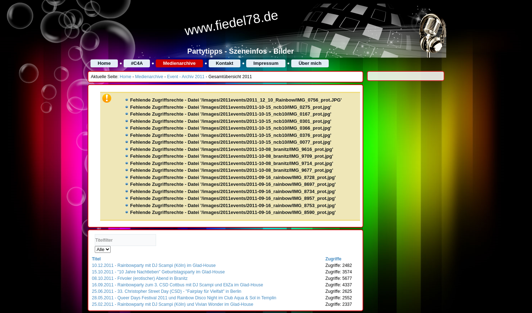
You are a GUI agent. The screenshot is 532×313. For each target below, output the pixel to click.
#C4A (137, 63)
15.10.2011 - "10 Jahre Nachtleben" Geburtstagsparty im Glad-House (158, 271)
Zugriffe (333, 258)
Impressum (265, 63)
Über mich (310, 63)
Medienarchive (179, 63)
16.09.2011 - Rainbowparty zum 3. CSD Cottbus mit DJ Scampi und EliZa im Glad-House (177, 284)
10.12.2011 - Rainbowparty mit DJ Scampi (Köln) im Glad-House (154, 265)
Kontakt (224, 63)
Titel (96, 258)
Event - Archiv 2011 (185, 76)
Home (104, 63)
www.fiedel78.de (231, 23)
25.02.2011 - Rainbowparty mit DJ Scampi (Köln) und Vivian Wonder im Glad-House (172, 304)
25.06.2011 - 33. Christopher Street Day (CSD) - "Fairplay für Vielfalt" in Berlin (166, 291)
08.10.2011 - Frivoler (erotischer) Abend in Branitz (139, 278)
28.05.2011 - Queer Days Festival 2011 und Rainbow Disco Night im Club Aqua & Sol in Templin (184, 297)
